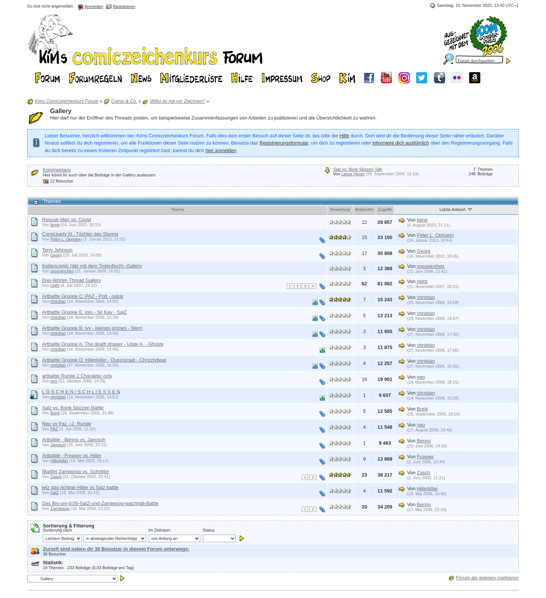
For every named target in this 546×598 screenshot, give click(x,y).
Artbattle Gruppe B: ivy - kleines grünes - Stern (92, 328)
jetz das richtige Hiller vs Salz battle (80, 487)
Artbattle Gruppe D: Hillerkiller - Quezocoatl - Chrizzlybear (104, 360)
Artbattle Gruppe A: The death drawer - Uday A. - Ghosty (103, 344)
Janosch (58, 444)
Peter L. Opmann (66, 239)
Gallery (60, 111)
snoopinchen (62, 271)
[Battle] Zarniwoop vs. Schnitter (75, 471)
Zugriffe (385, 209)
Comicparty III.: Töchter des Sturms (80, 234)
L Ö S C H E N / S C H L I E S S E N (81, 392)
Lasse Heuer (353, 174)
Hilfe (344, 135)
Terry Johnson (57, 250)
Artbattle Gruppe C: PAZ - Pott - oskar (83, 296)
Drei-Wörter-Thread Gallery (71, 280)
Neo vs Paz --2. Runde (66, 423)
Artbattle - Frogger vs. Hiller (71, 455)
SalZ (54, 492)
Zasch (56, 476)
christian (58, 301)
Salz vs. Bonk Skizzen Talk (357, 169)
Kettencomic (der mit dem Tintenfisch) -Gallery (92, 266)
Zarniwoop (60, 508)
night (55, 285)
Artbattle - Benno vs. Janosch (73, 439)
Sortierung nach (57, 530)
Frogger (425, 457)
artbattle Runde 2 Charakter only (77, 376)
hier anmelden (221, 150)
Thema (177, 209)
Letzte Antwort (456, 209)
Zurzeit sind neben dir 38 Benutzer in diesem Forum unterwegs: (116, 549)
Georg (56, 255)
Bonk (55, 413)
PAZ (54, 428)
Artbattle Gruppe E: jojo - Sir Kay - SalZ (84, 312)
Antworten (364, 209)
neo (53, 381)
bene (55, 224)
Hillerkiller (59, 460)
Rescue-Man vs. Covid (66, 219)
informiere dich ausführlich (400, 143)
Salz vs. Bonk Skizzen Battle (73, 408)
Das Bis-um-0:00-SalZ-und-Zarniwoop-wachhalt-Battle (100, 503)
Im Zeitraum (160, 530)
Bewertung (340, 209)
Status (209, 530)
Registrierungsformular (283, 143)
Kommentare (57, 170)
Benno (424, 441)
